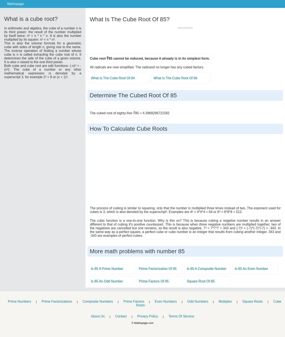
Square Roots (252, 301)
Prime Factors (134, 301)
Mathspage (15, 4)
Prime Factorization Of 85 (157, 269)
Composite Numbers (97, 301)
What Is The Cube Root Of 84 (113, 78)
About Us (98, 316)
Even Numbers (166, 301)
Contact (121, 316)
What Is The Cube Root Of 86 (175, 78)
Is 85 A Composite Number (206, 269)
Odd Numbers (197, 301)
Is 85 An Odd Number (107, 281)
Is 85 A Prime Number (107, 269)
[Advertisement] (185, 39)
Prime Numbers (19, 301)
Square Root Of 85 (200, 281)
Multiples (225, 301)
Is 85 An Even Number (251, 269)
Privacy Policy (147, 316)
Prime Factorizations (57, 301)
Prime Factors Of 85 (154, 281)
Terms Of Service (181, 316)
